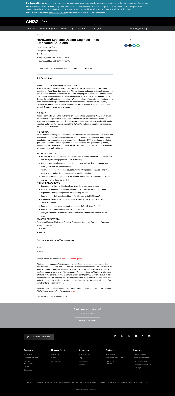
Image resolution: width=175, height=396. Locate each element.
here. (73, 291)
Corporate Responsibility (29, 362)
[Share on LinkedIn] (134, 46)
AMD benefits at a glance (72, 259)
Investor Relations (139, 354)
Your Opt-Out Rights (141, 382)
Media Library (56, 361)
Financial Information (141, 358)
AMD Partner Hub (112, 354)
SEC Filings (137, 368)
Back (40, 35)
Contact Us (28, 370)
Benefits (65, 28)
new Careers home (141, 3)
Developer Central (85, 354)
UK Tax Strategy (113, 382)
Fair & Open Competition (96, 382)
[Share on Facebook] (126, 46)
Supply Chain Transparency (74, 382)
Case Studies (83, 361)
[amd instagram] (129, 336)
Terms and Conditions (34, 382)
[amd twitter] (122, 336)
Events (53, 358)
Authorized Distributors (114, 358)
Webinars (82, 364)
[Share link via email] (138, 46)
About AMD (31, 28)
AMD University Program (111, 362)
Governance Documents (142, 364)
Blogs (80, 358)
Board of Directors (140, 361)
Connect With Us (87, 320)
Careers (45, 21)
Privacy (47, 382)
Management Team (31, 358)
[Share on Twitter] (130, 46)
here (129, 9)
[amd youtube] (136, 336)
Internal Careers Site (57, 13)
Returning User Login (139, 28)
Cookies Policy (126, 382)
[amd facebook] (143, 336)
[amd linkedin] (115, 336)
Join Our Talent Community (38, 337)
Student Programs (48, 28)
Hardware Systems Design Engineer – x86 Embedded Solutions (68, 41)
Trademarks (57, 382)
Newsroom (55, 354)
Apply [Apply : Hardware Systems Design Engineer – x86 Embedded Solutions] (132, 40)
